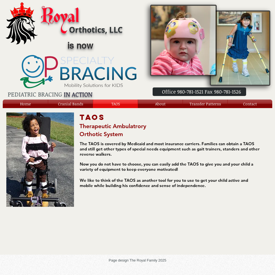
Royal (60, 18)
